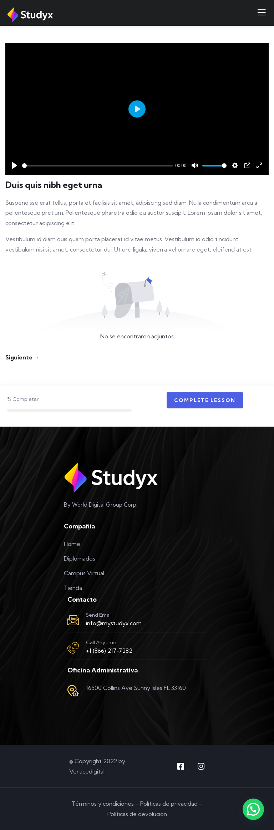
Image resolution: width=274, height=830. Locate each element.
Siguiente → (22, 357)
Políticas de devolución (137, 813)
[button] (253, 809)
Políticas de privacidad (169, 803)
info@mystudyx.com (114, 623)
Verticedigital (87, 771)
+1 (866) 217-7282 (109, 650)
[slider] (97, 165)
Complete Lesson (204, 400)
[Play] (14, 165)
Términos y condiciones (103, 803)
